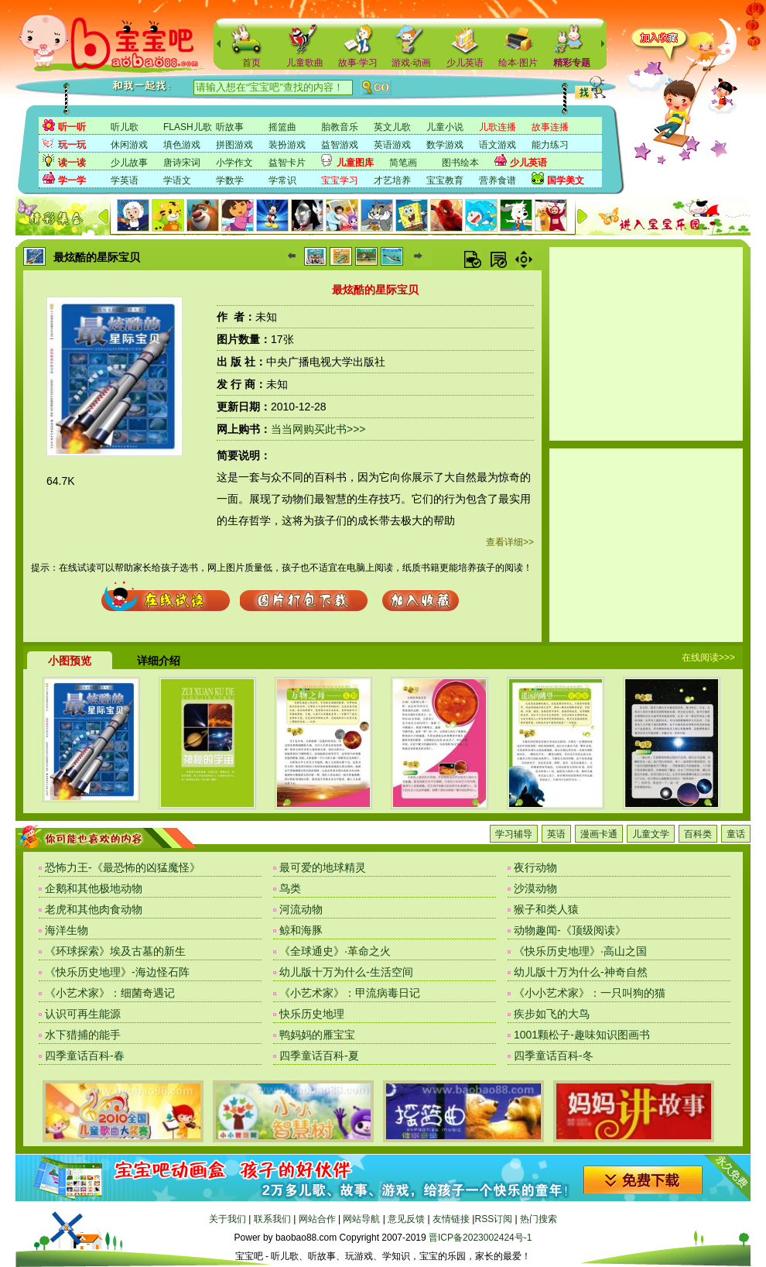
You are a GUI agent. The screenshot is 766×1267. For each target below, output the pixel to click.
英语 (556, 834)
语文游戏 (497, 144)
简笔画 (403, 162)
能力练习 (550, 144)
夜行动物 (535, 867)
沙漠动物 (535, 888)
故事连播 (550, 127)
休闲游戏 (129, 144)
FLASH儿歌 (187, 127)
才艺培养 (392, 180)
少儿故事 (129, 162)
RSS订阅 (493, 1219)
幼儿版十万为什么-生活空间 (346, 972)
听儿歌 (124, 127)
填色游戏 (181, 144)
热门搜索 (538, 1219)
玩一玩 (72, 144)
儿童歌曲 (304, 62)
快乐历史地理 (311, 1014)
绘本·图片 (518, 62)
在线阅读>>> (708, 657)
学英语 (124, 180)
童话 (736, 834)
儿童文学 (650, 834)
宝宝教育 (444, 180)
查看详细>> (510, 542)
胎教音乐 (339, 127)
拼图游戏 (234, 144)
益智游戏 (339, 144)
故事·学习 (358, 62)
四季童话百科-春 (85, 1055)
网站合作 (317, 1219)
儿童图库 (355, 162)
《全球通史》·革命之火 (335, 951)
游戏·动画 (411, 62)
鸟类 (290, 888)
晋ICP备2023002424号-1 (480, 1237)
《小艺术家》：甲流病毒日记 (349, 993)
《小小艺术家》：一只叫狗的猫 (589, 993)
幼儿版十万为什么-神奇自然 (581, 972)
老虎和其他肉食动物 (93, 909)
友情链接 (451, 1219)
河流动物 (301, 909)
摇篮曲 (282, 127)
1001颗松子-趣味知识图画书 (582, 1034)
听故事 (230, 127)
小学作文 (234, 162)
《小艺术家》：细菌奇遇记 (110, 993)
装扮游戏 (287, 144)
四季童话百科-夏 (319, 1055)
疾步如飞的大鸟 (552, 1014)
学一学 (72, 180)
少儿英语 (465, 62)
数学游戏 (444, 144)
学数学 (230, 180)
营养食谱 (497, 180)
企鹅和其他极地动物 (93, 888)
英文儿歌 (392, 127)
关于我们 (227, 1219)
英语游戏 (392, 144)
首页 (251, 62)
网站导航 (361, 1219)
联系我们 (272, 1219)
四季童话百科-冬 (553, 1055)
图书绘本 (460, 162)
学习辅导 (513, 834)
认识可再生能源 (83, 1014)
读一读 (72, 162)
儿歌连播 (497, 127)
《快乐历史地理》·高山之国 (580, 951)
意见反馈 (406, 1219)
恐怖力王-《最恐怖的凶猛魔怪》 (122, 867)
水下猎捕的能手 (83, 1034)
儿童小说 (444, 127)
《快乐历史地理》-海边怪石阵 (117, 972)
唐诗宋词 (181, 162)
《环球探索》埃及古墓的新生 (115, 951)
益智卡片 (287, 162)
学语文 (177, 180)
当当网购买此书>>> (318, 429)
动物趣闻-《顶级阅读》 (570, 930)
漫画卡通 (598, 834)
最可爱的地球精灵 (322, 867)
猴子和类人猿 (546, 909)
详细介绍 (158, 660)
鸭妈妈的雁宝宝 (317, 1034)
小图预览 (69, 660)
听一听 (72, 127)
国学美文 (565, 180)
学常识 (282, 180)
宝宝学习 (339, 180)
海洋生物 (66, 930)
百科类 (698, 834)
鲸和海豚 (301, 930)
